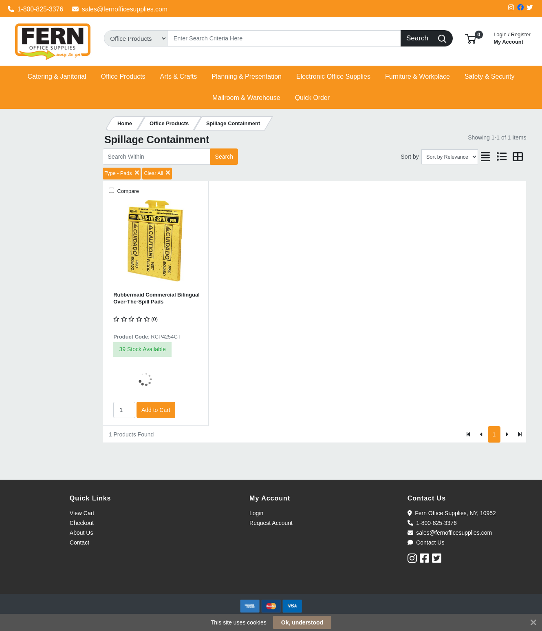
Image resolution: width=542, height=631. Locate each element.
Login (256, 513)
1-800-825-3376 (36, 9)
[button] (470, 38)
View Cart (82, 513)
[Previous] (481, 434)
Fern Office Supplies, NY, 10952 (452, 513)
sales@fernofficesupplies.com (119, 9)
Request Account (271, 523)
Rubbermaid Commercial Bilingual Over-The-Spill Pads (156, 298)
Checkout (82, 523)
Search (224, 156)
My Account (512, 37)
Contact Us (426, 542)
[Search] (284, 38)
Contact (79, 542)
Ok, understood (302, 622)
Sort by (410, 156)
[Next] (506, 434)
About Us (81, 532)
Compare (127, 191)
